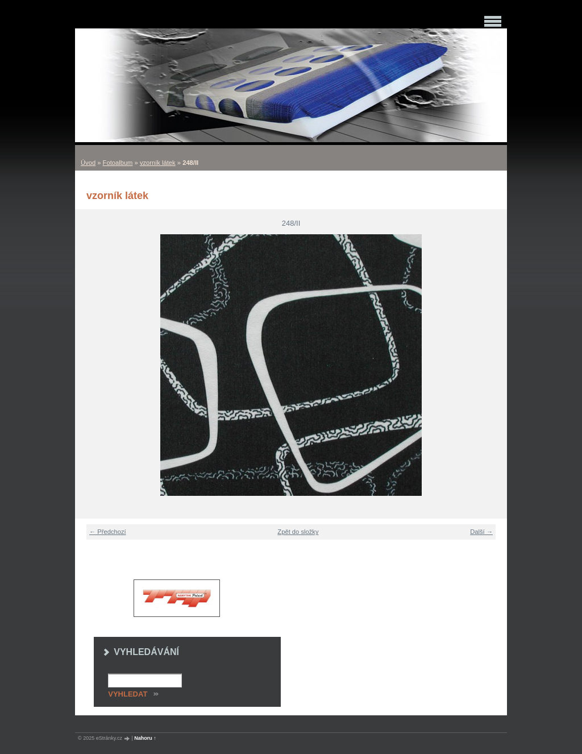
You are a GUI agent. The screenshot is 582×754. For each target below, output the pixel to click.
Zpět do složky (297, 531)
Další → (481, 531)
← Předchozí (107, 531)
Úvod (88, 162)
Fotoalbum (118, 162)
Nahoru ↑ (145, 738)
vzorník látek (158, 162)
